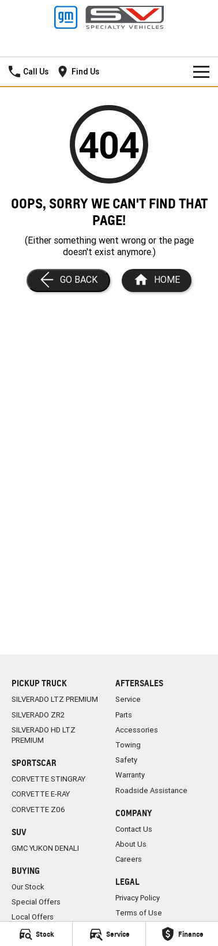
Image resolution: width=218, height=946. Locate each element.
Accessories (136, 730)
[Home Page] (156, 280)
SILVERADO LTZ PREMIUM (55, 699)
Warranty (130, 775)
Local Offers (33, 917)
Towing (128, 745)
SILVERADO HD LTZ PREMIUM (44, 735)
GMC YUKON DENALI (45, 848)
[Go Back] (68, 280)
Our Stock (28, 887)
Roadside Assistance (151, 790)
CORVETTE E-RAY (41, 794)
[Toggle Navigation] (201, 71)
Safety (126, 760)
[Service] (109, 934)
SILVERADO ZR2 (38, 715)
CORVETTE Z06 (38, 809)
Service (128, 699)
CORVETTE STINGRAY (48, 779)
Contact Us (133, 829)
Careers (128, 859)
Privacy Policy (137, 898)
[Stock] (36, 934)
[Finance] (182, 934)
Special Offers (36, 902)
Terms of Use (138, 913)
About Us (130, 844)
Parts (123, 715)
